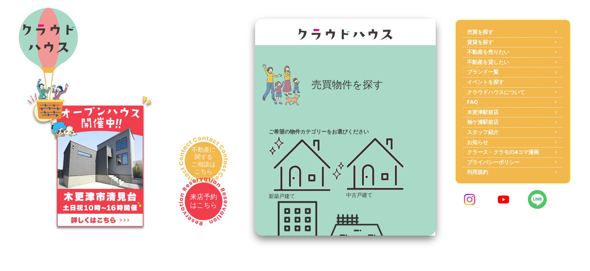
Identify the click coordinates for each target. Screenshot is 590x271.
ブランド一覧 (483, 72)
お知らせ (477, 142)
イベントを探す (485, 82)
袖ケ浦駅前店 (483, 122)
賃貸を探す (480, 42)
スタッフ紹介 (483, 132)
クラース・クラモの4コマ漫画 (503, 152)
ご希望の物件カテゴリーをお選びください (319, 132)
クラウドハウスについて (496, 92)
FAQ (472, 102)
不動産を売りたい (488, 52)
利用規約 (477, 172)
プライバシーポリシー (493, 162)
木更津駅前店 (483, 112)
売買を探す (480, 32)
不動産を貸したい (488, 62)
